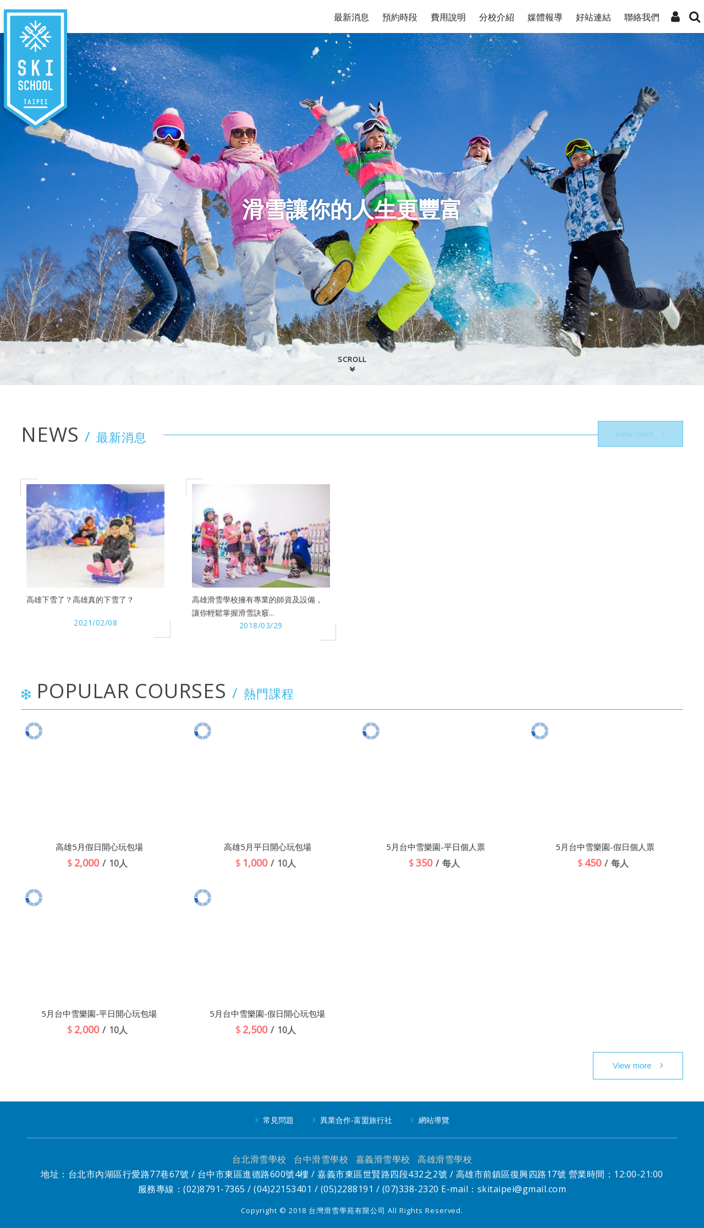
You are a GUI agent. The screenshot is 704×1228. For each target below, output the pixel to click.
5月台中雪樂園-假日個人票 (605, 847)
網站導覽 (434, 1120)
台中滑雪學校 (321, 1159)
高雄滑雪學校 (444, 1159)
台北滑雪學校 (259, 1159)
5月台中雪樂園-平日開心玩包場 (99, 1013)
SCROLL (352, 359)
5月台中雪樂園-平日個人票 (435, 847)
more (638, 1065)
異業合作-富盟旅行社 (356, 1120)
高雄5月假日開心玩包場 (99, 847)
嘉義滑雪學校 (383, 1159)
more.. (638, 434)
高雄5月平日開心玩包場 (267, 847)
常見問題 (278, 1120)
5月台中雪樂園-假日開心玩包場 (267, 1013)
